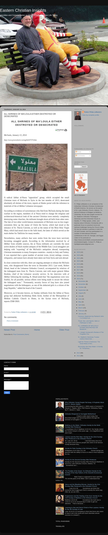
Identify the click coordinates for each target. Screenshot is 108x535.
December (82, 281)
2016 (78, 273)
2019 (78, 264)
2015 (78, 276)
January (81, 314)
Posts (78, 152)
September (82, 290)
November (82, 284)
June (80, 299)
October (81, 287)
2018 (78, 267)
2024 (78, 258)
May (80, 302)
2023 (78, 261)
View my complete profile (90, 115)
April (80, 305)
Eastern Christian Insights (23, 10)
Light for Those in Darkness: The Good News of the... (89, 342)
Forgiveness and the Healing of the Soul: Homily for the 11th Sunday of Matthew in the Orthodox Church (83, 497)
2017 (78, 270)
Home (37, 330)
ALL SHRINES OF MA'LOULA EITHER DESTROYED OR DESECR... (88, 327)
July (80, 296)
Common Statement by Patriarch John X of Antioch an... (91, 317)
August (81, 293)
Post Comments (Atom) (21, 334)
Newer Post (9, 330)
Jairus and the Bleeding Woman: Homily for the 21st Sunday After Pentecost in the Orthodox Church (82, 485)
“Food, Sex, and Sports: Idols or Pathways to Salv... (89, 322)
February (81, 311)
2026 (78, 252)
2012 (78, 356)
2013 (78, 353)
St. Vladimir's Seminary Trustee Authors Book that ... (88, 338)
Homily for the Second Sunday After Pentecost (80, 460)
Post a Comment (12, 321)
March (80, 308)
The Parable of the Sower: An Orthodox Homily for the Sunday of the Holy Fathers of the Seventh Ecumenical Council (83, 472)
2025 (78, 255)
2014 (78, 279)
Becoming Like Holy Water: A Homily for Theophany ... (90, 347)
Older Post (64, 330)
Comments (80, 155)
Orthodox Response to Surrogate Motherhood (80, 414)
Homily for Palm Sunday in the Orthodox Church (81, 448)
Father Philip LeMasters (92, 112)
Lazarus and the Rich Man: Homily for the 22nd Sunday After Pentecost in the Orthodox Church (83, 437)
